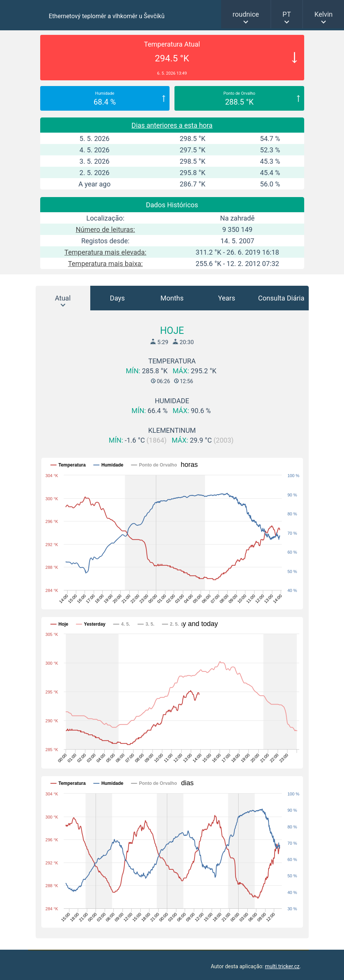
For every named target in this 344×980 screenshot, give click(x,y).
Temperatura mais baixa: (105, 264)
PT (287, 14)
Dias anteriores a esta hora (172, 125)
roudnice (245, 14)
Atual (63, 298)
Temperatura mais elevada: (105, 252)
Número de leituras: (105, 229)
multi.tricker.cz (282, 966)
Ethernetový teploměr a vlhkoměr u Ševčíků (107, 16)
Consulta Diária (281, 298)
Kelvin (323, 14)
